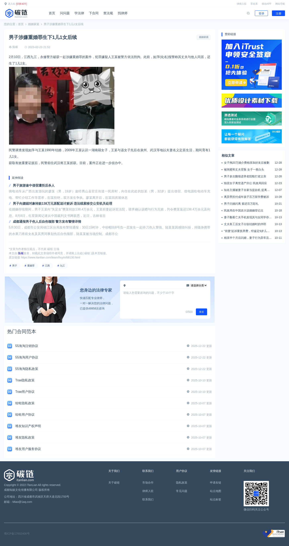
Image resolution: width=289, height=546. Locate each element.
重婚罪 (31, 265)
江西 (47, 265)
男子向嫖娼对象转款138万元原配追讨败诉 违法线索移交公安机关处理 (62, 203)
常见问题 (181, 491)
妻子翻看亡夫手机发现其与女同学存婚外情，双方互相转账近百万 (248, 217)
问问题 (65, 13)
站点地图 (215, 491)
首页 (52, 13)
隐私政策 (181, 482)
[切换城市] (21, 3)
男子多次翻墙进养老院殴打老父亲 (245, 176)
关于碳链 (114, 482)
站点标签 (215, 499)
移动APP (266, 3)
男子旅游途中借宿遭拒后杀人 (34, 185)
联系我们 (148, 499)
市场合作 (148, 482)
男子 (14, 265)
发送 (201, 311)
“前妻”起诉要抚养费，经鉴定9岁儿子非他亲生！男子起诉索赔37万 (247, 231)
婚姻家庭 (33, 24)
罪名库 (254, 3)
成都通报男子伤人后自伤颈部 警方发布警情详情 (47, 221)
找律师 (122, 13)
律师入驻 (241, 3)
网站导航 (280, 3)
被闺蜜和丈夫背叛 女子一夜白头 (244, 169)
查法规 (108, 13)
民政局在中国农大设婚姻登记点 (243, 210)
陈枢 (15, 47)
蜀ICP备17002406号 (17, 533)
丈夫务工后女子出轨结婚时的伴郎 (245, 224)
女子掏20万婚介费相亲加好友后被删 (246, 162)
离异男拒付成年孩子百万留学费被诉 (246, 196)
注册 (278, 13)
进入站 (11, 3)
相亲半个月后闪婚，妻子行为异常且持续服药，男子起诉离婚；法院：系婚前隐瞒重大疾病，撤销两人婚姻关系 (248, 238)
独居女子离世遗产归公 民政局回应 (245, 183)
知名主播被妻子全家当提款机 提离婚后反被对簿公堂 (247, 190)
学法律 (79, 13)
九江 (62, 265)
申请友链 (215, 482)
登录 (261, 13)
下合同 (94, 13)
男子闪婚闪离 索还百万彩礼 (241, 203)
